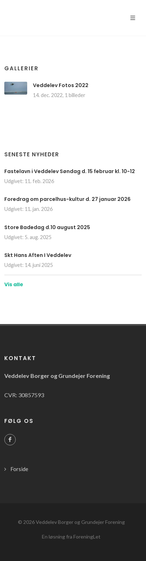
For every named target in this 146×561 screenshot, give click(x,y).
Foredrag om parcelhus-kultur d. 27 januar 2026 (67, 199)
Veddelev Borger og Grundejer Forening (80, 522)
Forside (19, 469)
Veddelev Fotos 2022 (60, 85)
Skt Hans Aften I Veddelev (37, 255)
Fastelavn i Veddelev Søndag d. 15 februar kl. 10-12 (69, 171)
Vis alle (13, 284)
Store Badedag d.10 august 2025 (47, 227)
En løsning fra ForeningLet (71, 537)
